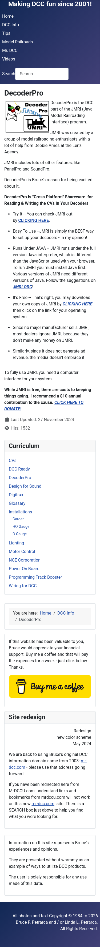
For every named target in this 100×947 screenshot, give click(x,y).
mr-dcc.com (42, 803)
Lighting (16, 543)
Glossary (17, 503)
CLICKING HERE (33, 220)
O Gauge (20, 534)
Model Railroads (17, 41)
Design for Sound (25, 486)
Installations (20, 511)
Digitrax (16, 494)
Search (8, 73)
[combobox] (42, 74)
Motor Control (22, 551)
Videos (8, 59)
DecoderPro (20, 477)
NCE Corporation (25, 560)
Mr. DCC (10, 50)
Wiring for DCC (23, 585)
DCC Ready (19, 469)
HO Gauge (21, 526)
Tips (6, 33)
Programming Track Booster (35, 577)
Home (8, 16)
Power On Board (24, 568)
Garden (19, 519)
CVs (13, 460)
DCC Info (10, 24)
